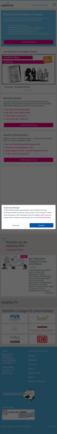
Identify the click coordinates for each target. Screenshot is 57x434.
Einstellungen (15, 225)
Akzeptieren (41, 225)
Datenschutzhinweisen (45, 217)
